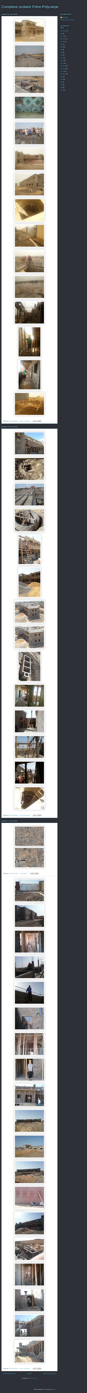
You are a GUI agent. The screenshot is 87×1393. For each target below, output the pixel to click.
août (61, 44)
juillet (61, 47)
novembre (63, 68)
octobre (62, 41)
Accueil (29, 1373)
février (62, 60)
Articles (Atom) (33, 1378)
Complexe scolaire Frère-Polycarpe (29, 7)
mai (61, 52)
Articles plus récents (9, 1373)
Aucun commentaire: (24, 421)
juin (61, 33)
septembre (63, 31)
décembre (63, 39)
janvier (62, 36)
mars (61, 57)
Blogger (54, 1389)
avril (61, 55)
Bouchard (65, 17)
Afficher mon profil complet (67, 19)
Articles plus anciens (49, 1373)
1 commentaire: (23, 873)
